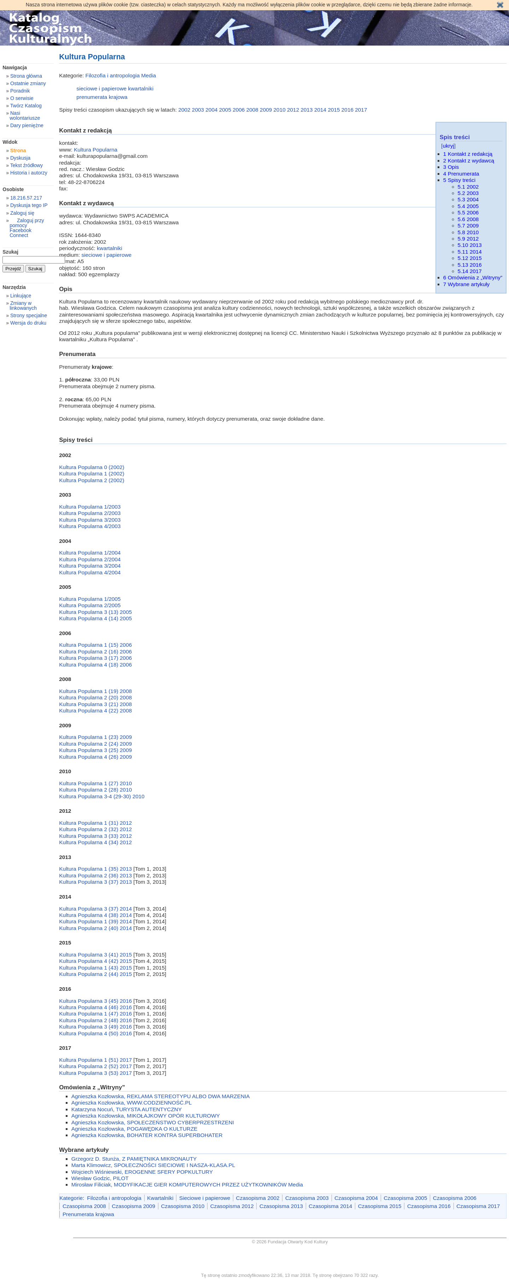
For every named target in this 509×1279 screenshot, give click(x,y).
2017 (361, 110)
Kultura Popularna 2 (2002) (91, 480)
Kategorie (71, 1198)
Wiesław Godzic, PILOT (100, 1178)
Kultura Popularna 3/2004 (90, 566)
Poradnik (20, 91)
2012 (293, 110)
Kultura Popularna (95, 150)
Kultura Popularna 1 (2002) (91, 473)
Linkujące (20, 295)
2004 (211, 110)
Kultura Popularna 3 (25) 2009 (95, 750)
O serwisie (22, 98)
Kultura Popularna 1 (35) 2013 (96, 869)
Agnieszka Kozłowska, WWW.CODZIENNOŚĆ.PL (131, 1103)
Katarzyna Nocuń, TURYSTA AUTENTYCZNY (126, 1109)
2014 (320, 110)
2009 (266, 110)
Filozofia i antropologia (113, 75)
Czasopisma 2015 (380, 1206)
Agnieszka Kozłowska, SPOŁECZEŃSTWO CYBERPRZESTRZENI (152, 1122)
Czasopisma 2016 (429, 1206)
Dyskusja (20, 158)
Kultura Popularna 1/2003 (90, 507)
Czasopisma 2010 (182, 1206)
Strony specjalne (28, 315)
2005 (225, 110)
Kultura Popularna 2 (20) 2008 (95, 697)
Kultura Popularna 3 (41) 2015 (96, 955)
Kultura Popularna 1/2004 (90, 553)
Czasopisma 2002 (258, 1198)
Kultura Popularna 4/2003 (90, 526)
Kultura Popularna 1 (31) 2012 (95, 823)
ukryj (448, 146)
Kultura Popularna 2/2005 (90, 605)
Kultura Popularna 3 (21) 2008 (95, 704)
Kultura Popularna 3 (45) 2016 (96, 1001)
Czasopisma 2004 (356, 1198)
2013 (306, 110)
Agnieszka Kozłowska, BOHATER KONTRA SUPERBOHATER (147, 1135)
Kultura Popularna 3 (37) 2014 (96, 909)
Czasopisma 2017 (478, 1206)
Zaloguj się (22, 213)
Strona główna (26, 76)
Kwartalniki (160, 1198)
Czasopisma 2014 (330, 1206)
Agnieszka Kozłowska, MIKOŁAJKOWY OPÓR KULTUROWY (145, 1116)
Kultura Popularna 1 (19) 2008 (95, 691)
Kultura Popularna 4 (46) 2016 (96, 1007)
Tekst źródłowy (26, 165)
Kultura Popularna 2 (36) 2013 (96, 875)
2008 (252, 110)
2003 (198, 110)
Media (148, 75)
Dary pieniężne (26, 125)
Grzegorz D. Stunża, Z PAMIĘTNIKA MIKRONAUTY (134, 1159)
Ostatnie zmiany (28, 83)
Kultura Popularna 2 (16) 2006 (95, 652)
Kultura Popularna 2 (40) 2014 (96, 928)
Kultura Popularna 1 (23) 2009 (95, 737)
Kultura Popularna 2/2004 (90, 559)
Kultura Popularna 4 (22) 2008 (95, 710)
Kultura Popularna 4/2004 (90, 572)
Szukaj (10, 252)
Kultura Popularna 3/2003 (90, 520)
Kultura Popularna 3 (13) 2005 (95, 612)
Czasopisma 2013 (281, 1206)
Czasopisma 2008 (84, 1206)
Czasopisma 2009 (133, 1206)
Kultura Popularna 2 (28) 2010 (95, 790)
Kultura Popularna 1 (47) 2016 (96, 1014)
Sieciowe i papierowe (204, 1198)
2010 (280, 110)
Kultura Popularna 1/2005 (90, 599)
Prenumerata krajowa (88, 1214)
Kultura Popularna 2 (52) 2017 (96, 1066)
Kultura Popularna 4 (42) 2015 (96, 961)
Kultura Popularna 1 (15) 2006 (95, 645)
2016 (347, 110)
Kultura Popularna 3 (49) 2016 (96, 1027)
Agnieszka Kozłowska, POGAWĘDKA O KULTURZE (134, 1129)
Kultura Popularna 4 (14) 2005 (95, 618)
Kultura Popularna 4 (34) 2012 (95, 842)
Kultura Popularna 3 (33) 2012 (95, 836)
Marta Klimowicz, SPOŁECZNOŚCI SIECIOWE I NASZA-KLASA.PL (153, 1165)
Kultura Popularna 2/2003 (90, 513)
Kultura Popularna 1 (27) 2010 (95, 783)
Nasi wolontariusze (25, 115)
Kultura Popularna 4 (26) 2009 (95, 757)
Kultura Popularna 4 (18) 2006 (95, 665)
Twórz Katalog (26, 105)
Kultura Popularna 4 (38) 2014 (96, 915)
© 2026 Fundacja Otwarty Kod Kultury (290, 1241)
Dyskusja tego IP (29, 205)
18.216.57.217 (26, 198)
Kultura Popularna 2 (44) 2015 (96, 974)
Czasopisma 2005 (405, 1198)
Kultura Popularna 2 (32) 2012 (95, 829)
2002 (184, 110)
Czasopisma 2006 (454, 1198)
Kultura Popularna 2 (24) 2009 (95, 744)
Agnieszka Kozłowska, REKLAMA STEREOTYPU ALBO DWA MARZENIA (160, 1096)
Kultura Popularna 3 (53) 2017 (96, 1073)
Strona (18, 150)
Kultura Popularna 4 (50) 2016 (96, 1033)
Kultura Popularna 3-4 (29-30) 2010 (102, 796)
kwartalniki (140, 88)
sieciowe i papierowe (101, 88)
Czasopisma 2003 (307, 1198)
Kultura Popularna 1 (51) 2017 (96, 1060)
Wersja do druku (28, 323)
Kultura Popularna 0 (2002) (91, 467)
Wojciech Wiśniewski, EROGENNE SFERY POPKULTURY (142, 1172)
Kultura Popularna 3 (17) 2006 (95, 658)
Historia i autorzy (28, 173)
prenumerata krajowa (101, 97)
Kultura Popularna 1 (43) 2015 (96, 968)
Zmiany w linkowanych (23, 305)
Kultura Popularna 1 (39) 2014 (96, 921)
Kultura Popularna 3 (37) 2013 (96, 882)
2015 (334, 110)
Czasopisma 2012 (232, 1206)
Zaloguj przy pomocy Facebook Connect (27, 228)
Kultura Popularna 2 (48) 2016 (96, 1020)
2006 (239, 110)
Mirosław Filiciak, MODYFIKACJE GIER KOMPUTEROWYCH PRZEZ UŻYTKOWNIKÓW (179, 1185)
